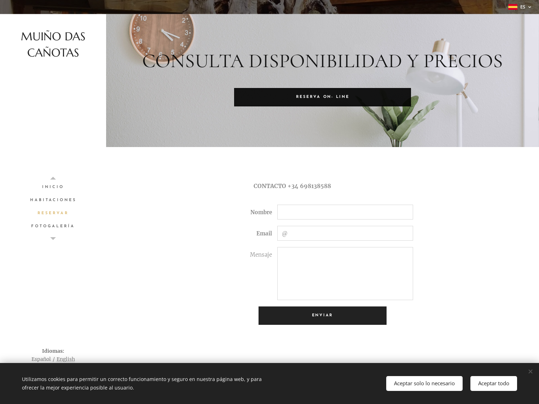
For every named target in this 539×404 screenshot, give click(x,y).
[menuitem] (53, 187)
